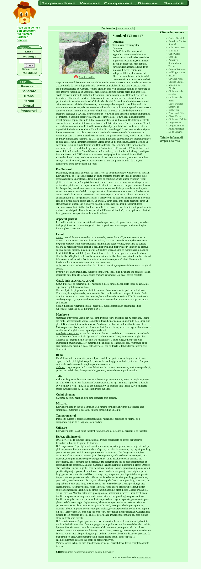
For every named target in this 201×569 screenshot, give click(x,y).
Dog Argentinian (177, 125)
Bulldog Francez (177, 72)
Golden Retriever (177, 69)
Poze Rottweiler (87, 77)
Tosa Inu (173, 56)
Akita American (176, 128)
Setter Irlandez (176, 103)
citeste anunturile (125, 28)
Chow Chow (175, 116)
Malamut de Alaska (175, 87)
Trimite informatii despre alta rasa (171, 139)
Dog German (175, 122)
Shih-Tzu (173, 50)
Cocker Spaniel (176, 38)
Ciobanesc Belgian (178, 119)
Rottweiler (174, 110)
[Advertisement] (113, 15)
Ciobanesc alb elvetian (176, 93)
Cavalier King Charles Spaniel (176, 80)
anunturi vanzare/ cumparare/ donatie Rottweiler (89, 551)
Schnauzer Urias (177, 47)
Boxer (172, 75)
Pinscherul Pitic (176, 113)
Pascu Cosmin (144, 557)
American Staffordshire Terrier (175, 63)
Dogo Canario (176, 131)
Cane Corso (174, 53)
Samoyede (174, 106)
